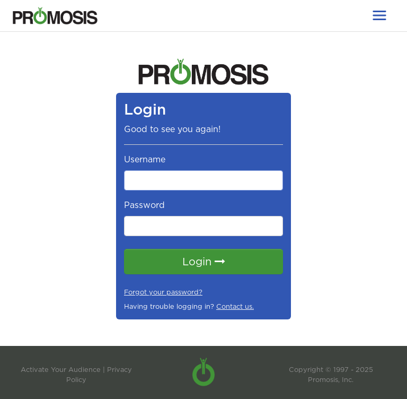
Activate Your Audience (61, 370)
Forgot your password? (163, 292)
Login (203, 261)
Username (144, 159)
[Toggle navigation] (379, 15)
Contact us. (235, 306)
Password (144, 205)
